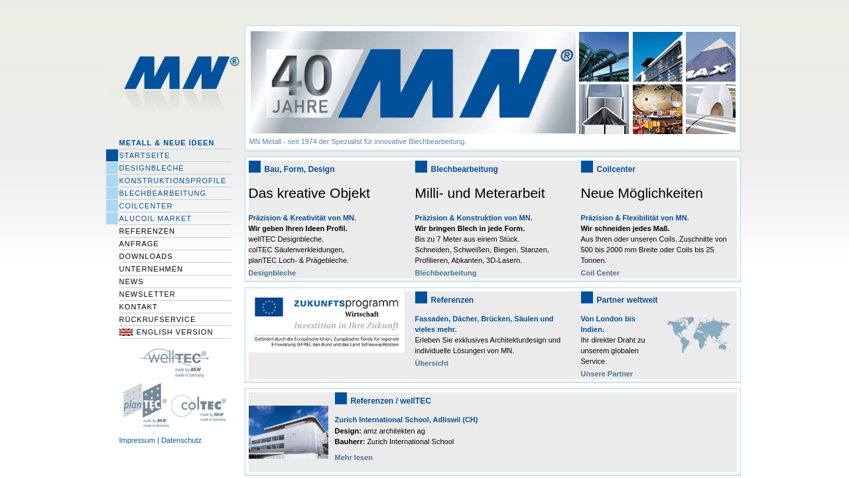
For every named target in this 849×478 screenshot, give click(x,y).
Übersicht (432, 363)
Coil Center (600, 273)
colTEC (202, 404)
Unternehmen (151, 269)
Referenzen (147, 231)
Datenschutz (181, 440)
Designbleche (151, 168)
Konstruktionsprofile (173, 181)
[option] (412, 88)
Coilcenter (146, 206)
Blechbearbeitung (163, 193)
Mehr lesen (354, 457)
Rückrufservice (157, 319)
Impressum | (140, 440)
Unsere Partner (607, 374)
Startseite (144, 155)
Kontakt (138, 307)
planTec (144, 404)
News (131, 281)
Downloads (146, 256)
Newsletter (147, 294)
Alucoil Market (155, 218)
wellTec (175, 361)
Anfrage (139, 244)
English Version (175, 332)
